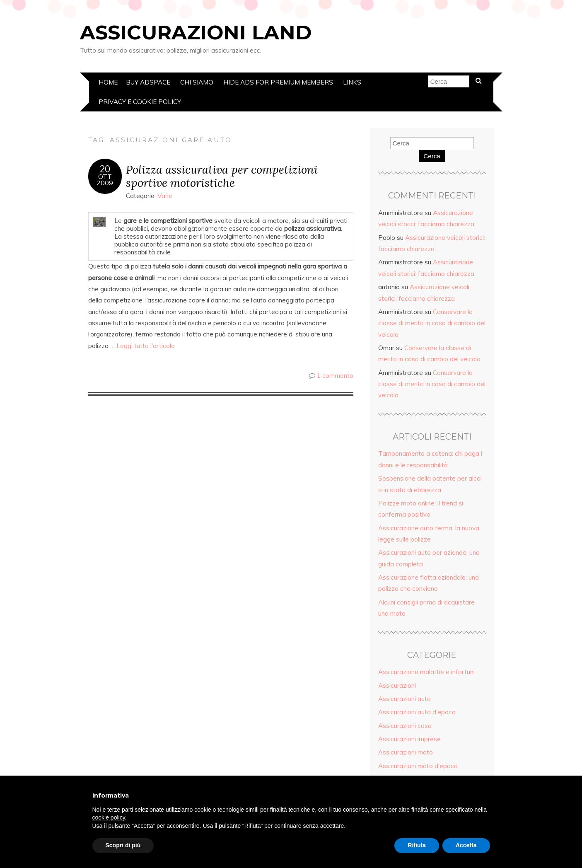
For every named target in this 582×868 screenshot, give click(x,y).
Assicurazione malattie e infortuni (426, 672)
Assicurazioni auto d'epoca (417, 712)
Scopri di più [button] (123, 845)
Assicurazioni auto (404, 699)
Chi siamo (196, 82)
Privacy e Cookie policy (140, 102)
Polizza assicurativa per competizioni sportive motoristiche (222, 176)
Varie (164, 196)
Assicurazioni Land (196, 32)
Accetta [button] (466, 845)
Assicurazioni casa (405, 726)
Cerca (431, 156)
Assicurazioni (397, 685)
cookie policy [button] (108, 817)
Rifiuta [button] (417, 845)
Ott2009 (105, 179)
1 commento (335, 376)
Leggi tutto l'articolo (145, 346)
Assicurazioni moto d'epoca (418, 766)
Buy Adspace (148, 82)
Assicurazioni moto (405, 752)
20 (104, 169)
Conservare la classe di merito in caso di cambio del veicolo (431, 323)
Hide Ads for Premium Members (278, 82)
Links (352, 82)
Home (108, 82)
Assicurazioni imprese (409, 739)
